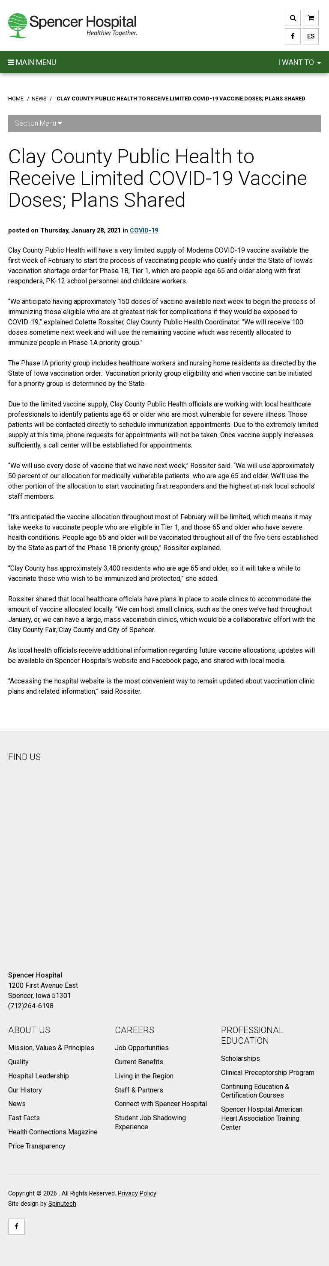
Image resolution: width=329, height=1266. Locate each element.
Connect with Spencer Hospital (161, 1104)
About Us (29, 1030)
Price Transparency (37, 1146)
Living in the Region (144, 1076)
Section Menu (38, 123)
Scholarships (240, 1058)
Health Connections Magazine (53, 1132)
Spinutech (62, 1203)
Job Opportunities (142, 1048)
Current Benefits (139, 1062)
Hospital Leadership (38, 1076)
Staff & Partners (139, 1090)
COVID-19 (144, 230)
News (17, 1104)
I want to (299, 62)
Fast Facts (24, 1118)
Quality (18, 1062)
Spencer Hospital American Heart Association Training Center (261, 1118)
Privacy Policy (137, 1193)
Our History (25, 1090)
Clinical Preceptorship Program (267, 1073)
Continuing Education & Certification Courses (255, 1091)
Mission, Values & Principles (51, 1048)
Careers (134, 1030)
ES (308, 36)
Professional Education (252, 1035)
